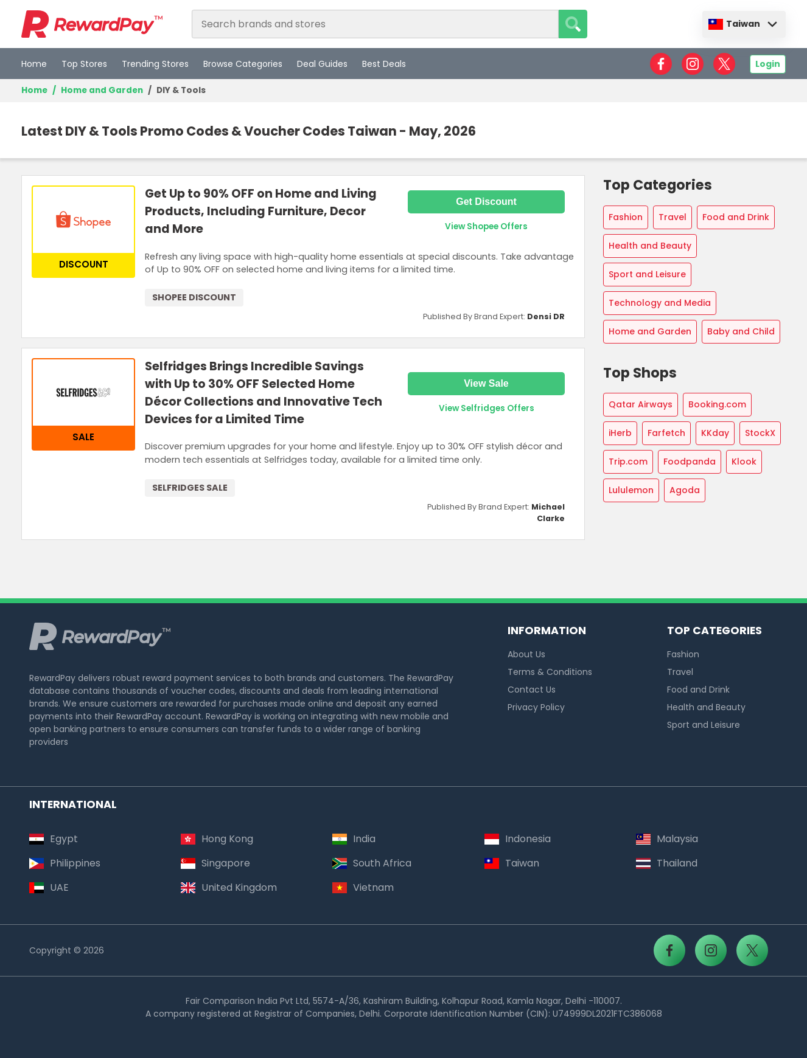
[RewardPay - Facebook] (661, 64)
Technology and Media (660, 303)
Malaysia (667, 839)
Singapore (215, 863)
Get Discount (486, 201)
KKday (715, 433)
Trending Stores (155, 64)
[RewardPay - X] (724, 64)
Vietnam (363, 887)
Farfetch (666, 433)
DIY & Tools (181, 90)
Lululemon (631, 490)
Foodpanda (689, 461)
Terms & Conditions (550, 672)
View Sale (486, 383)
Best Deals (384, 64)
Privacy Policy (536, 707)
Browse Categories (242, 64)
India (354, 839)
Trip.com (628, 461)
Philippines (64, 863)
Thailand (666, 863)
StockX (760, 433)
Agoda (684, 490)
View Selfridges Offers (486, 408)
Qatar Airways (640, 404)
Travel (672, 217)
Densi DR (546, 316)
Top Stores (84, 64)
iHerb (620, 433)
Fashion (626, 217)
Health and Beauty (650, 246)
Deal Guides (322, 64)
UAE (49, 887)
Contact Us (532, 689)
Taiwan (734, 24)
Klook (744, 461)
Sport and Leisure (647, 274)
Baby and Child (741, 331)
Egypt (53, 839)
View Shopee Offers (486, 226)
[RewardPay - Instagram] (693, 64)
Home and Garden (102, 90)
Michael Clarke (548, 513)
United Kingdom (229, 887)
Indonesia (517, 839)
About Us (526, 654)
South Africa (371, 863)
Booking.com (717, 404)
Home (34, 64)
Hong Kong (217, 839)
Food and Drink (735, 217)
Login (767, 64)
